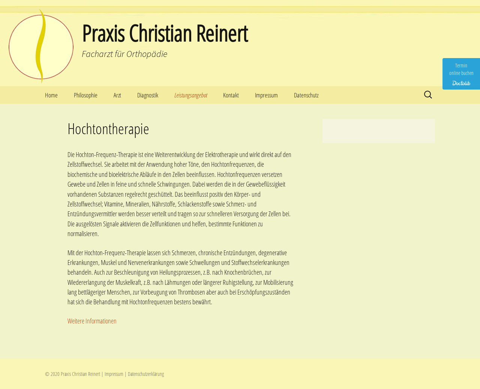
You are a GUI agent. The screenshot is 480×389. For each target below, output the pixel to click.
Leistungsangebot (190, 95)
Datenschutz (306, 95)
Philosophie (86, 95)
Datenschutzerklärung (146, 373)
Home (51, 95)
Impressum (266, 95)
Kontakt (231, 95)
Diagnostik (147, 95)
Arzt (117, 95)
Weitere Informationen (92, 320)
